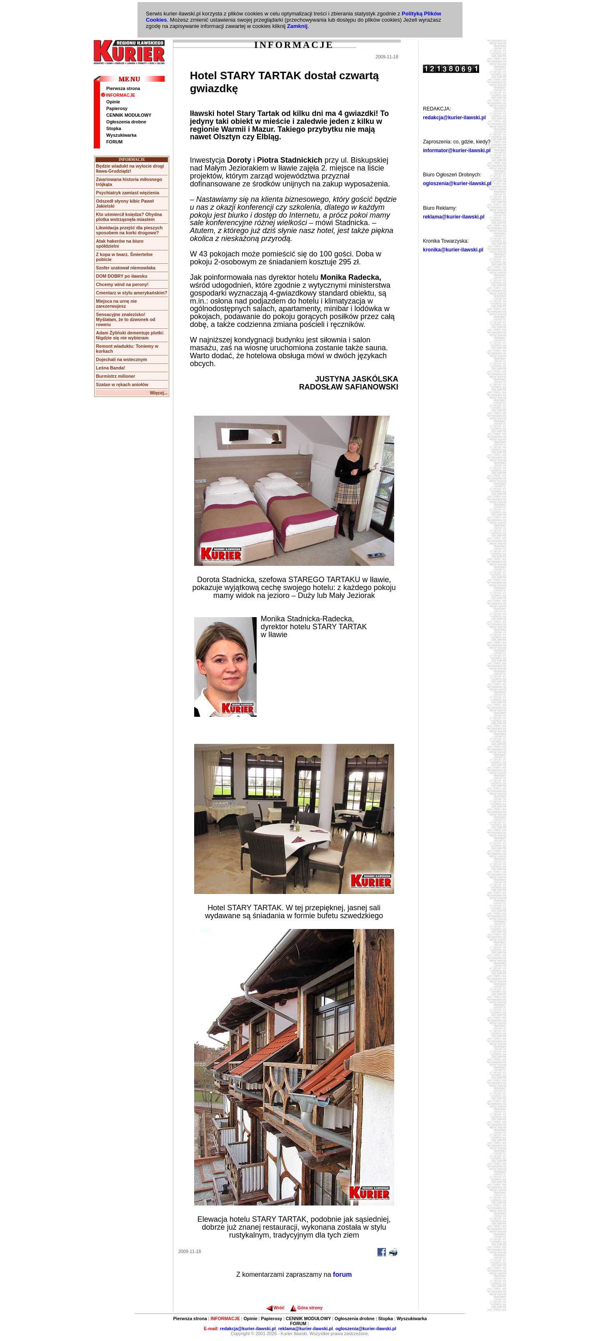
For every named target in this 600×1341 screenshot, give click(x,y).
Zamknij (297, 26)
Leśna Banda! (110, 367)
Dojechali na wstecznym (121, 359)
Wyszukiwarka (121, 135)
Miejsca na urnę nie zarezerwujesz (116, 304)
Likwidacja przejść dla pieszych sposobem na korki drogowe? (129, 230)
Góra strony (306, 1307)
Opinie (113, 101)
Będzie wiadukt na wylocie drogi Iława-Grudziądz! (130, 168)
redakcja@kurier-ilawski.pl (454, 118)
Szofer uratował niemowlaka (125, 267)
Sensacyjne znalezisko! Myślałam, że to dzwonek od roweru (125, 319)
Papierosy (117, 108)
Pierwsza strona (123, 88)
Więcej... (159, 392)
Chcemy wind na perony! (122, 284)
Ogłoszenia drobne (126, 121)
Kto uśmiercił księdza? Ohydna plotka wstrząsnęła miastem (129, 217)
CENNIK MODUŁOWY (128, 115)
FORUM (114, 141)
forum (342, 1274)
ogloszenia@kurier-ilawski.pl (457, 183)
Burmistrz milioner (115, 376)
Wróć (275, 1307)
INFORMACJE (118, 95)
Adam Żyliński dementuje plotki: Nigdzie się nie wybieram (130, 335)
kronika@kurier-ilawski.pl (453, 250)
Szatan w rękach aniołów (122, 384)
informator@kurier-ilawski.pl (456, 150)
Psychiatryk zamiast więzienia (127, 192)
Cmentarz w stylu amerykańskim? (131, 292)
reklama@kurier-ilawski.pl (454, 217)
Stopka (113, 128)
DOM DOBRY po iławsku (121, 276)
